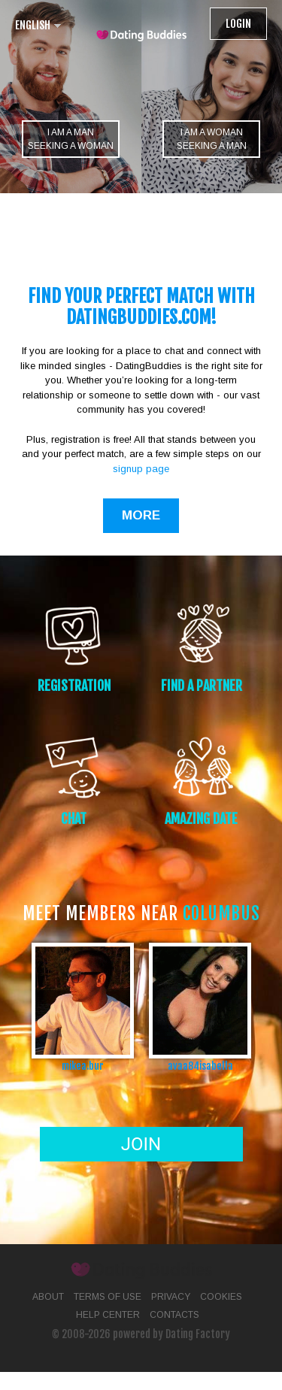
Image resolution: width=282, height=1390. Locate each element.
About (48, 1297)
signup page (141, 468)
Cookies (221, 1297)
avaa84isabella (200, 1065)
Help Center (108, 1315)
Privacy (170, 1297)
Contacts (174, 1315)
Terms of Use (107, 1297)
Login (238, 24)
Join (141, 1144)
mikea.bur (83, 1065)
